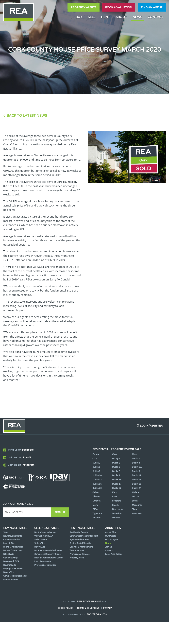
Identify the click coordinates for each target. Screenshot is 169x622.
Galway (95, 492)
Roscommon (118, 509)
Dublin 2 (96, 463)
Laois (114, 497)
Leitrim (135, 497)
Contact (155, 17)
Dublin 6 (116, 467)
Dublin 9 (136, 471)
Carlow (95, 454)
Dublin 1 (136, 459)
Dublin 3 (116, 463)
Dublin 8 (116, 471)
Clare (134, 454)
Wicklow (116, 518)
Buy (79, 17)
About (121, 17)
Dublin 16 (97, 484)
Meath (115, 505)
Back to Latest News (27, 116)
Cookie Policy (65, 608)
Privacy (107, 608)
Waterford (117, 513)
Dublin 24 (136, 488)
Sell (91, 17)
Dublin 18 (136, 484)
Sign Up (60, 512)
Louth (134, 501)
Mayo (95, 505)
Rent (105, 17)
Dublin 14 (116, 480)
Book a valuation (118, 7)
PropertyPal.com (97, 614)
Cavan (115, 454)
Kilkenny (96, 497)
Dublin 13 (97, 480)
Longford (116, 501)
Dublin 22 (116, 488)
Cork (94, 459)
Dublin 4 (136, 463)
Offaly (95, 509)
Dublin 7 (96, 471)
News (137, 17)
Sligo (134, 509)
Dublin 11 (116, 475)
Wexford (96, 518)
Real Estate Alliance (89, 602)
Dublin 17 (116, 484)
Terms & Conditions (88, 608)
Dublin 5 (96, 467)
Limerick (96, 501)
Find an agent (151, 7)
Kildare (135, 492)
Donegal (116, 459)
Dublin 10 (97, 475)
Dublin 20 (97, 488)
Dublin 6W (137, 467)
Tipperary (97, 513)
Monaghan (137, 505)
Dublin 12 (136, 475)
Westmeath (137, 513)
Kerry (114, 492)
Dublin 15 (136, 480)
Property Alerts (83, 7)
